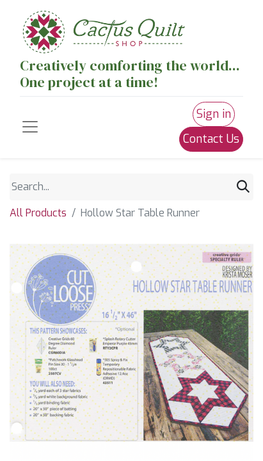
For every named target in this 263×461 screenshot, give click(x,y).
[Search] (243, 187)
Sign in (213, 114)
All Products (38, 213)
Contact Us (211, 139)
